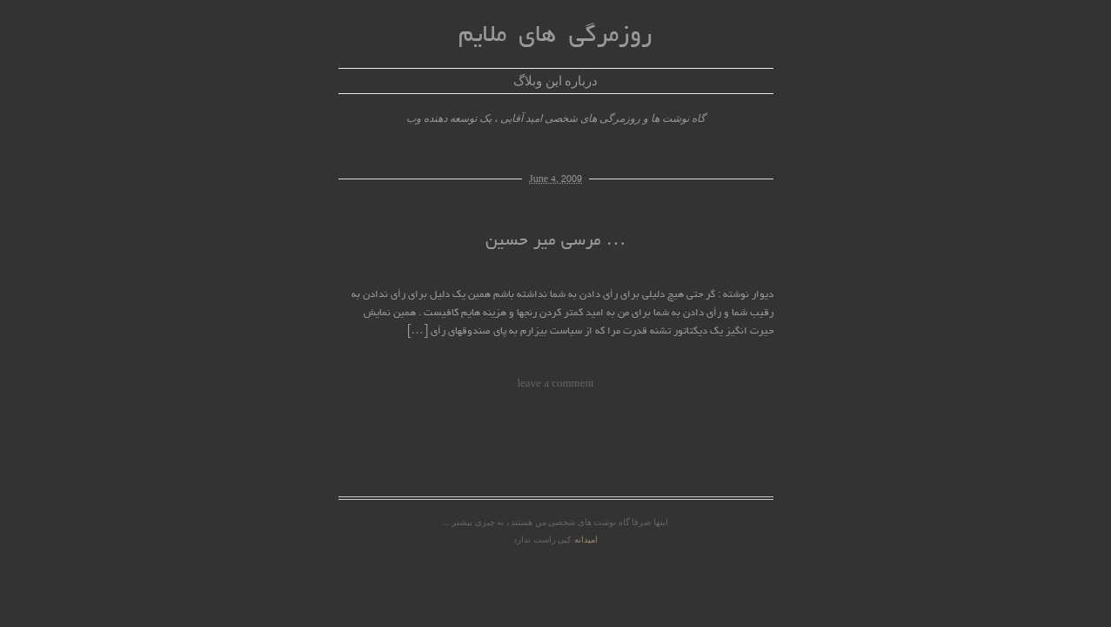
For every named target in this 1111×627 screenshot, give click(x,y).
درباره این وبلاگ (556, 81)
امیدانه (586, 539)
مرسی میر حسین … (555, 242)
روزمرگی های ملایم (555, 36)
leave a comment (555, 382)
